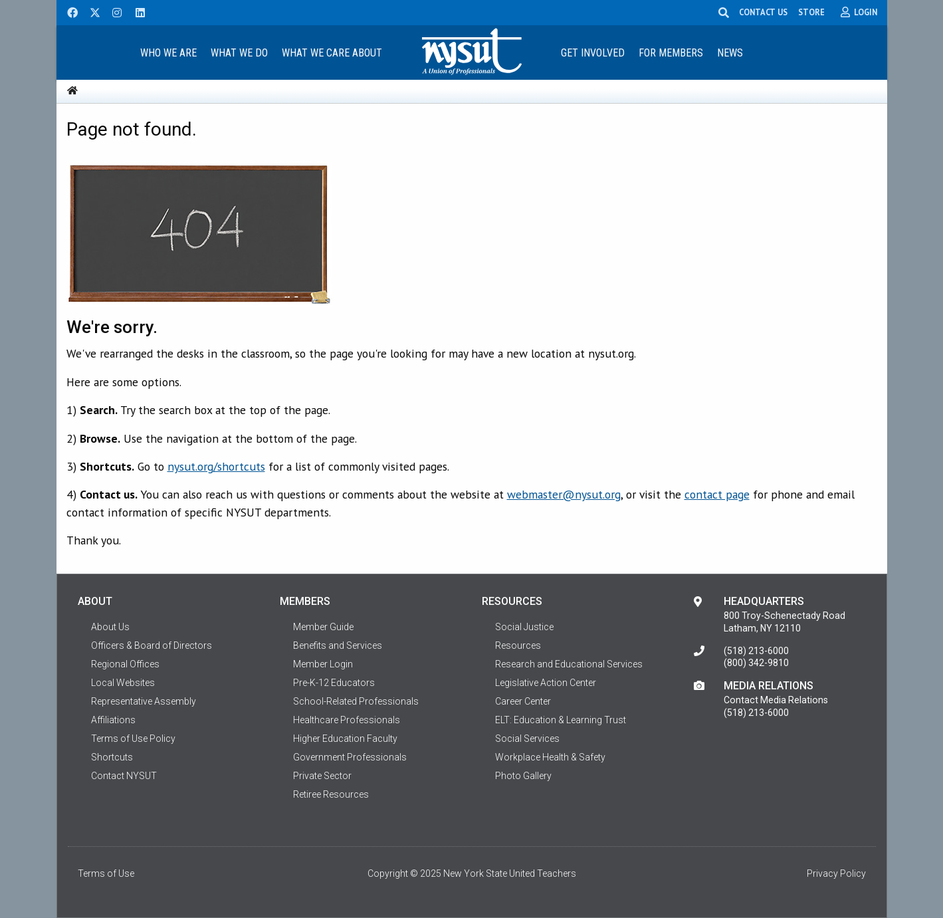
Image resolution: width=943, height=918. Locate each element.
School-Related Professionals (356, 701)
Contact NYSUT (124, 775)
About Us (110, 627)
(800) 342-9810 (756, 662)
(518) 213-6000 (756, 650)
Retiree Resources (331, 794)
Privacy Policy (836, 873)
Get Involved (593, 53)
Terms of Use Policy (133, 738)
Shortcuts (112, 757)
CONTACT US (763, 12)
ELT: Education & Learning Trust (560, 720)
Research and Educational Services (569, 664)
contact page (717, 494)
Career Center (523, 701)
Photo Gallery (523, 775)
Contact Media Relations (776, 700)
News (730, 53)
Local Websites (123, 682)
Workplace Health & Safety (550, 757)
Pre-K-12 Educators (334, 682)
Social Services (527, 738)
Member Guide (323, 627)
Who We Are (168, 53)
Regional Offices (125, 664)
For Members (671, 53)
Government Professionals (350, 757)
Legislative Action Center (545, 682)
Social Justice (524, 627)
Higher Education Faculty (345, 738)
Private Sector (322, 775)
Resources (518, 645)
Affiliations (113, 720)
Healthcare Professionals (346, 720)
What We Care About (332, 53)
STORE (811, 12)
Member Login (323, 664)
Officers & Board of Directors (151, 645)
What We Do (239, 53)
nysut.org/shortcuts (216, 466)
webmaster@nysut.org (564, 494)
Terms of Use (106, 873)
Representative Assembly (143, 701)
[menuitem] (169, 52)
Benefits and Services (337, 645)
